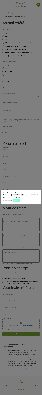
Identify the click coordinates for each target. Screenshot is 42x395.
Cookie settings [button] (7, 200)
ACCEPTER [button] (16, 200)
